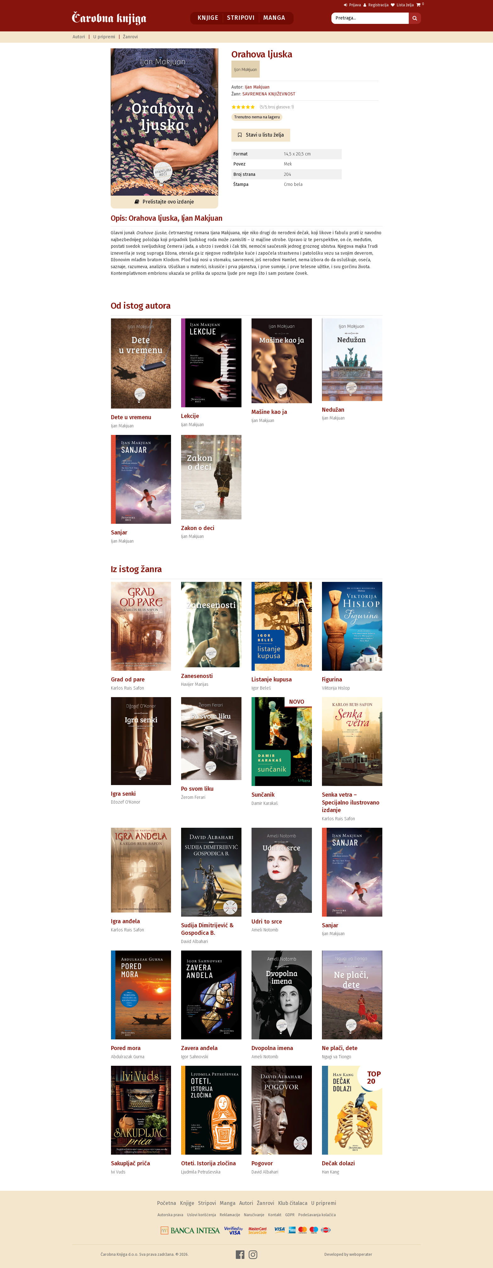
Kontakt (274, 1215)
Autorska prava (170, 1215)
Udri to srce (267, 921)
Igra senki (123, 793)
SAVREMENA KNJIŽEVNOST (268, 94)
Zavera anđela (199, 1048)
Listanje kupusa (272, 679)
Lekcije (190, 416)
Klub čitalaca (292, 1203)
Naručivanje (254, 1215)
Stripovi (240, 17)
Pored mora (126, 1048)
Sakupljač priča (130, 1163)
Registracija (376, 5)
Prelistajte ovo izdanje (164, 202)
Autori (79, 37)
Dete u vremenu (131, 417)
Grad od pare (128, 679)
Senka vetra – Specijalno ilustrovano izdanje (350, 802)
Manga (274, 17)
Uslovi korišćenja (201, 1215)
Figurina (332, 679)
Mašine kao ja (269, 412)
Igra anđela (125, 921)
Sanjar (119, 532)
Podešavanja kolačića (317, 1215)
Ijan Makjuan (257, 87)
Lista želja (402, 5)
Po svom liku (197, 788)
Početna (166, 1203)
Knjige (208, 17)
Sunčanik (263, 794)
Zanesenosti (197, 676)
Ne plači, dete (339, 1048)
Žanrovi (130, 37)
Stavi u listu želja (261, 135)
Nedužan (333, 409)
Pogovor (262, 1163)
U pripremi (104, 37)
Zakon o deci (197, 528)
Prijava (352, 5)
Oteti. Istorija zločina (208, 1163)
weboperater (360, 1254)
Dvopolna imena (272, 1048)
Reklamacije (230, 1215)
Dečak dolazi (338, 1163)
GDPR (290, 1215)
